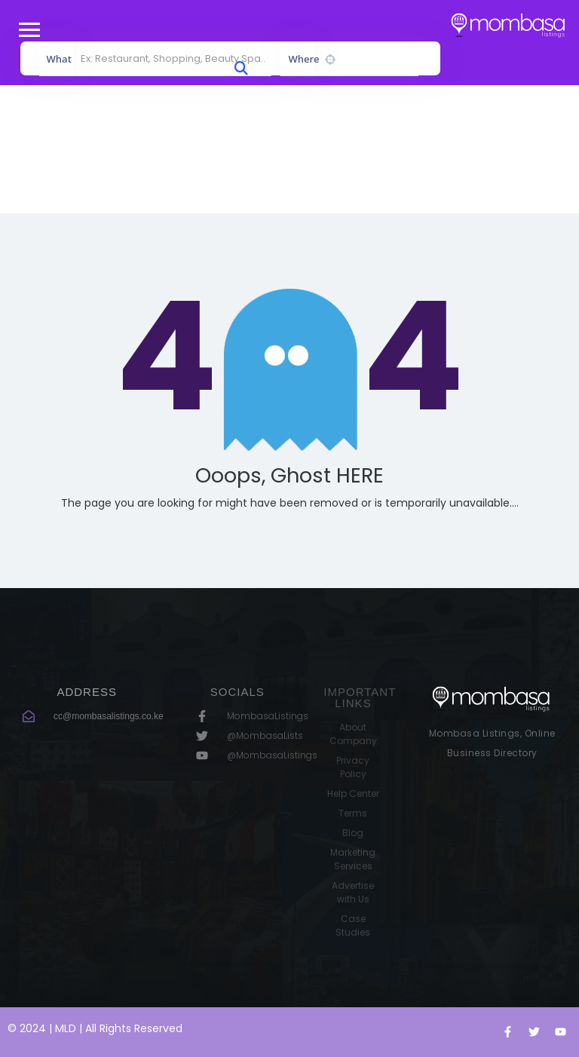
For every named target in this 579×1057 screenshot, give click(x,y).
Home (255, 167)
